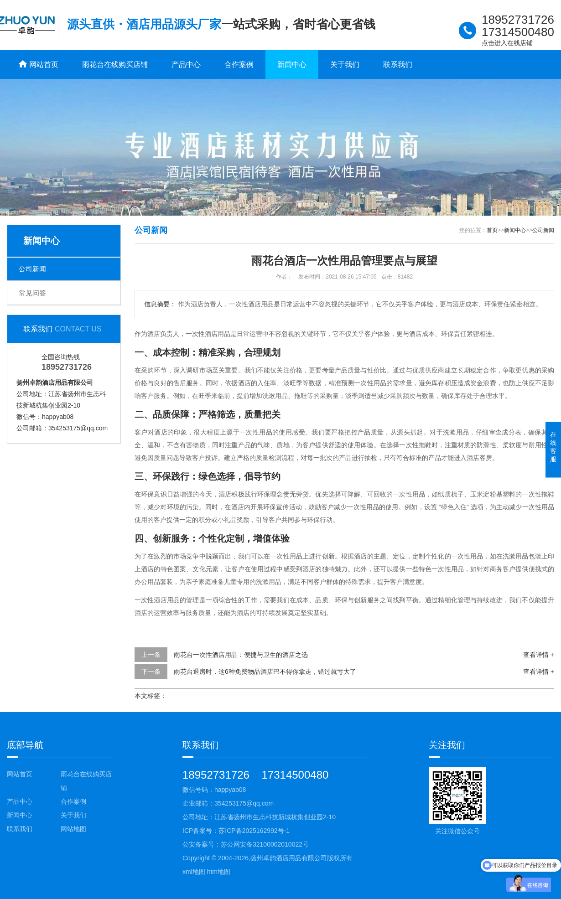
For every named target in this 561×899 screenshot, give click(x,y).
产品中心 (186, 64)
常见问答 (32, 293)
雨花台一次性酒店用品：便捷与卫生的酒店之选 (241, 654)
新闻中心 (291, 64)
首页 (492, 230)
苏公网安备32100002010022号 (265, 844)
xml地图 (193, 871)
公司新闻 (32, 269)
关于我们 (344, 64)
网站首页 (19, 774)
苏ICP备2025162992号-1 (254, 830)
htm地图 (218, 871)
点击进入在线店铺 (507, 42)
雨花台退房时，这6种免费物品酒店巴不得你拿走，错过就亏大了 (265, 671)
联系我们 (397, 64)
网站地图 (73, 828)
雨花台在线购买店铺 (115, 64)
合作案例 (239, 64)
